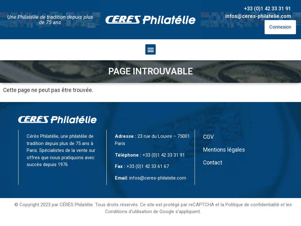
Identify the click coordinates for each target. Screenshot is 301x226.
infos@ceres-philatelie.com (258, 16)
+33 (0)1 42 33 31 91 (267, 9)
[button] (150, 49)
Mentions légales (224, 150)
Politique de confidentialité (252, 204)
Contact (212, 162)
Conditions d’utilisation (128, 211)
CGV (208, 137)
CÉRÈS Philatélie (76, 204)
